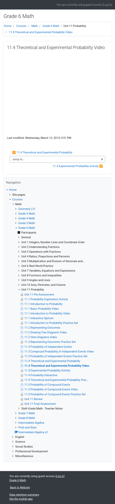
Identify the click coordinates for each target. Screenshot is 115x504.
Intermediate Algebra (31, 422)
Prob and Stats (27, 427)
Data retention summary (24, 494)
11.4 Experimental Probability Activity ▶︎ (78, 166)
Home (8, 26)
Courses (21, 26)
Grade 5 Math (26, 223)
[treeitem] (57, 190)
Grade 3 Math (26, 213)
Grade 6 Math (51, 26)
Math (34, 26)
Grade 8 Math (26, 418)
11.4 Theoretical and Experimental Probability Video (41, 32)
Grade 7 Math (26, 413)
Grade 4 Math (26, 218)
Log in (107, 4)
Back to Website (20, 487)
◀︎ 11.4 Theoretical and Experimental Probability (42, 152)
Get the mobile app (21, 499)
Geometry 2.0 (26, 209)
